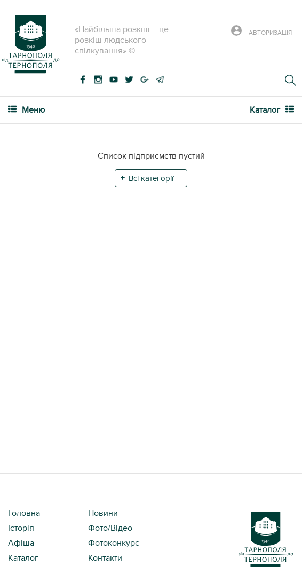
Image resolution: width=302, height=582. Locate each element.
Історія (21, 528)
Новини (103, 513)
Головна (24, 513)
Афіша (21, 543)
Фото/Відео (110, 528)
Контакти (105, 558)
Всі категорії (151, 178)
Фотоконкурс (113, 543)
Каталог (23, 558)
